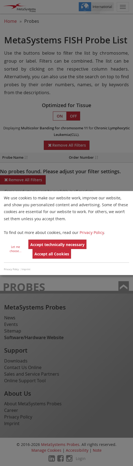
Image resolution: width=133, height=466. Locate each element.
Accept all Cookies (51, 253)
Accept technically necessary (57, 244)
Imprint (25, 269)
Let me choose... (15, 249)
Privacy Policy (92, 232)
